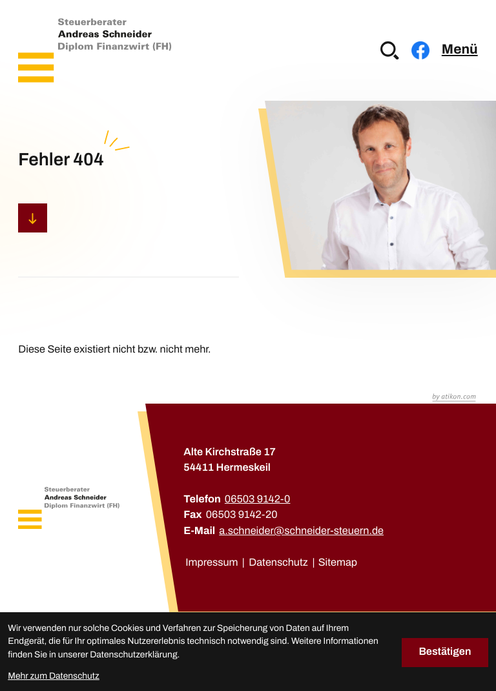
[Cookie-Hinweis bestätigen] (445, 652)
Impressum (211, 562)
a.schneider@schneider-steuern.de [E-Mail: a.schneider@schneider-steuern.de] (301, 531)
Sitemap (337, 562)
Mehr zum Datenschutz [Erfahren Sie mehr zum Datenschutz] (53, 676)
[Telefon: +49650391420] (258, 500)
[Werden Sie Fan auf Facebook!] (420, 50)
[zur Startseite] (94, 50)
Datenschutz (278, 562)
